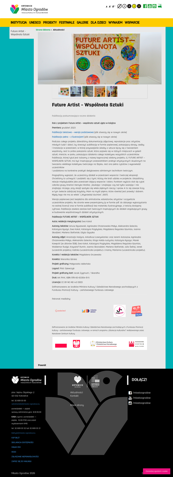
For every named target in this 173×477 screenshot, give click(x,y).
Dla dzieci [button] (98, 22)
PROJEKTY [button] (50, 22)
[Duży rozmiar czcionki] (113, 6)
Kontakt (74, 396)
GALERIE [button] (82, 22)
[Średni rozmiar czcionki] (110, 6)
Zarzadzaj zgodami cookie (157, 471)
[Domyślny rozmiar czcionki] (107, 6)
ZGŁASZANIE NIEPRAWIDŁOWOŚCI (25, 457)
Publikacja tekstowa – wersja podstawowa (73, 132)
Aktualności (58, 30)
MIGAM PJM (16, 447)
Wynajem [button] (115, 22)
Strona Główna (43, 30)
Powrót (42, 365)
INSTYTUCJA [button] (19, 22)
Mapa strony (77, 405)
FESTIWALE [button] (66, 22)
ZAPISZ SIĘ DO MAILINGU (21, 461)
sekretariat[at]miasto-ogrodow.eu (25, 404)
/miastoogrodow (139, 393)
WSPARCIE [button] (132, 22)
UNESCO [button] (35, 22)
